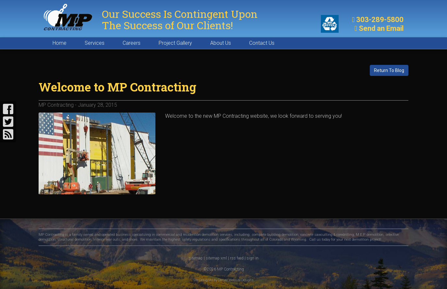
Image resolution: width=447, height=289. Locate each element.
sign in (253, 258)
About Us (220, 43)
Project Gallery (175, 43)
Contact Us (261, 43)
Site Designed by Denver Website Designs (223, 280)
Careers (131, 43)
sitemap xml (216, 258)
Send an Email (381, 28)
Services (94, 43)
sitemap (196, 258)
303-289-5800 (380, 20)
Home (59, 43)
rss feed (237, 258)
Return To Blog (389, 70)
